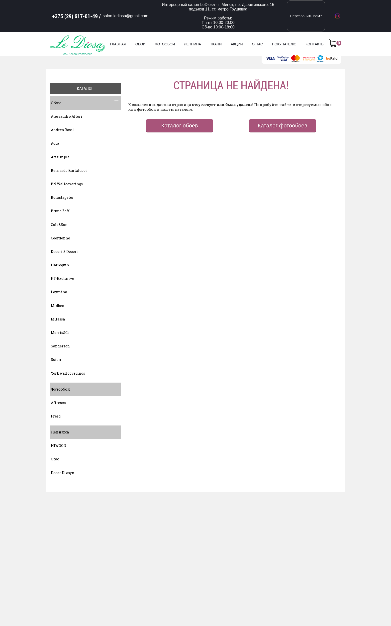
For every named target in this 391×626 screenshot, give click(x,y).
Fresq (56, 416)
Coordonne (60, 238)
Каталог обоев (179, 125)
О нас (257, 44)
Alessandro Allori (66, 116)
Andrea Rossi (62, 129)
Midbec (57, 305)
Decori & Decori (64, 251)
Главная (118, 44)
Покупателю (284, 44)
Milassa (58, 319)
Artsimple (60, 157)
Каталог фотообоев (282, 125)
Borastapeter (62, 197)
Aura (55, 143)
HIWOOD (58, 445)
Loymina (59, 292)
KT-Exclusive (62, 278)
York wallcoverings (68, 373)
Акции (237, 44)
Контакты (314, 44)
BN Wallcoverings (67, 184)
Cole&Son (59, 224)
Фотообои (165, 44)
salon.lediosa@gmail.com (125, 16)
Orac (55, 459)
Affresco (58, 402)
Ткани (216, 44)
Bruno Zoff (60, 211)
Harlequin (60, 265)
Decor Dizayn (62, 472)
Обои (140, 44)
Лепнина (192, 44)
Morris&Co (60, 332)
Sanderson (60, 346)
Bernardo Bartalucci (69, 170)
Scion (56, 359)
